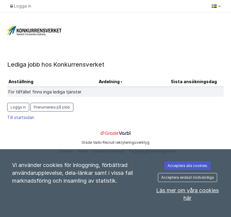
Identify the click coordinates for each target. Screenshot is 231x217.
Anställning (20, 81)
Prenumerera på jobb (52, 107)
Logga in (20, 5)
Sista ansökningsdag (194, 81)
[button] (216, 6)
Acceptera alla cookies (187, 165)
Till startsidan (20, 117)
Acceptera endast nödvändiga (187, 177)
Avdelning (110, 81)
